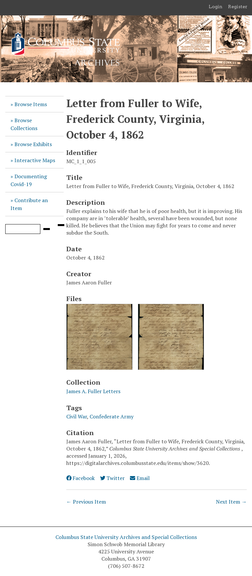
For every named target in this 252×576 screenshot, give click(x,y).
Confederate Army (112, 416)
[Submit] (46, 229)
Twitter (112, 478)
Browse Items (30, 104)
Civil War (76, 416)
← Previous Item (86, 501)
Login (215, 6)
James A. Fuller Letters (93, 391)
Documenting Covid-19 (28, 180)
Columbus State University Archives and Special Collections (126, 537)
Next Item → (231, 501)
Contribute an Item (29, 204)
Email (139, 478)
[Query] (22, 229)
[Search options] (61, 225)
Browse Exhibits (33, 144)
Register (237, 6)
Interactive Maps (34, 160)
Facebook (80, 478)
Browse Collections (23, 124)
